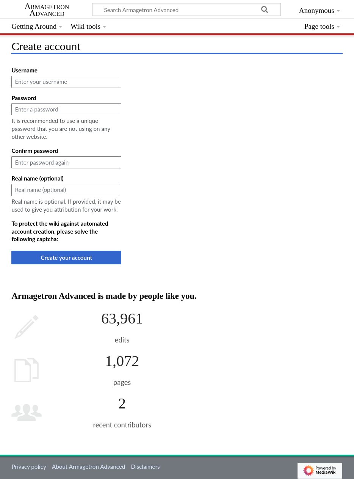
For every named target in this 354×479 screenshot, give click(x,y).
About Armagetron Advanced (88, 466)
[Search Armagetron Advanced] (186, 9)
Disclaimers (145, 466)
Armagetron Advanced (47, 10)
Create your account (66, 257)
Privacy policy (28, 466)
